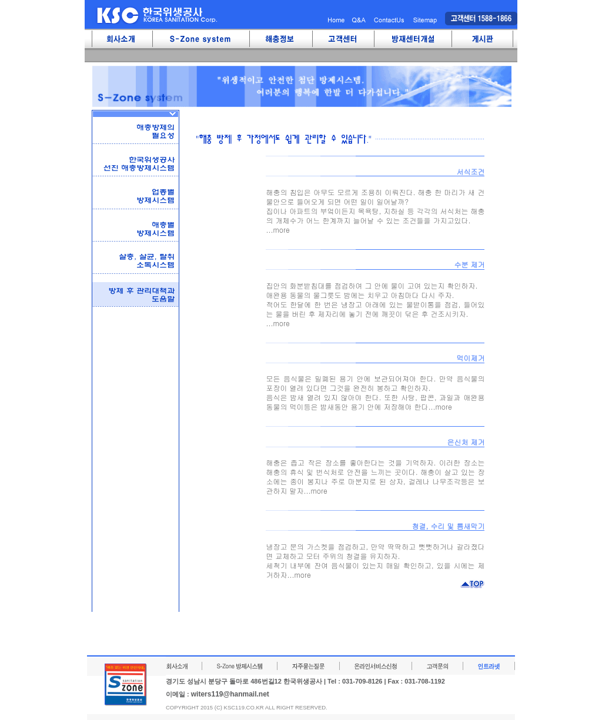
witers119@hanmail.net (230, 694)
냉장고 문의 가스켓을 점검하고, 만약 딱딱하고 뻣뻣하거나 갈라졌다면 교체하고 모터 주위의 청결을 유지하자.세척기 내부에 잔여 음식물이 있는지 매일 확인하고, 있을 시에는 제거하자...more (375, 560)
